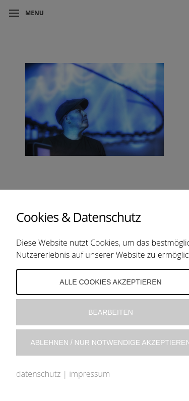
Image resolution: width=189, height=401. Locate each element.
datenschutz (38, 373)
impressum (89, 373)
